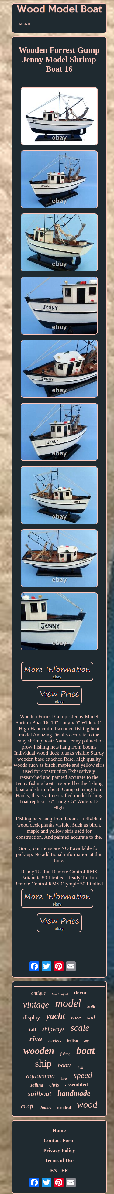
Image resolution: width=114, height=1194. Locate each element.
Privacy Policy (59, 1150)
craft (27, 1106)
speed (83, 1075)
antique (38, 993)
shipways (53, 1029)
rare (76, 1017)
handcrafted (60, 994)
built (91, 1007)
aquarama (40, 1076)
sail (91, 1018)
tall (32, 1029)
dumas (45, 1107)
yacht (55, 1016)
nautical (64, 1107)
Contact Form (58, 1140)
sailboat (39, 1093)
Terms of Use (59, 1160)
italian (72, 1041)
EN (53, 1170)
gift (86, 1041)
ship (43, 1063)
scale (80, 1027)
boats (65, 1065)
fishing (65, 1054)
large (64, 1078)
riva (35, 1038)
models (54, 1040)
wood (87, 1104)
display (31, 1017)
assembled (76, 1084)
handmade (73, 1093)
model (68, 1003)
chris (54, 1084)
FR (64, 1170)
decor (80, 993)
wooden (38, 1050)
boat (85, 1050)
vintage (36, 1004)
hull (80, 1067)
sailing (36, 1085)
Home (59, 1130)
